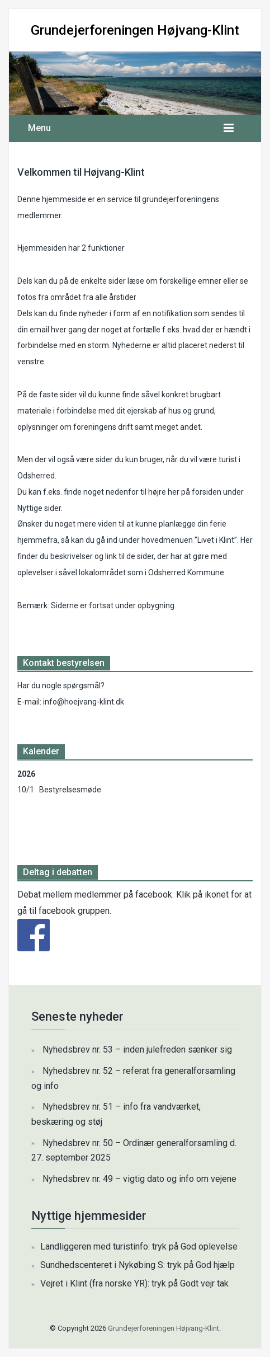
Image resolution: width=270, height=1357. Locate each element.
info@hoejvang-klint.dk (83, 701)
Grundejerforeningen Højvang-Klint (135, 30)
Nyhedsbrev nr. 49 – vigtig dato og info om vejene (139, 1178)
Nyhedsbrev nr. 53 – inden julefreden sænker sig (137, 1049)
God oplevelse (209, 1246)
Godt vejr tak (204, 1283)
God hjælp (215, 1265)
